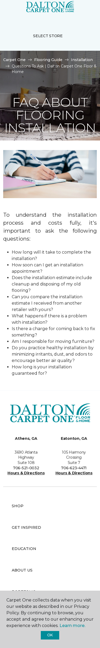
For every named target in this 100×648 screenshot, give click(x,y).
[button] (80, 10)
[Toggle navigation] (7, 10)
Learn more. (72, 625)
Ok (50, 635)
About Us (22, 570)
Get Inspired (26, 527)
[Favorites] (86, 10)
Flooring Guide (48, 59)
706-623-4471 (74, 468)
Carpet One (14, 59)
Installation (82, 59)
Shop (17, 506)
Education (24, 548)
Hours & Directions (26, 473)
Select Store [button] (48, 35)
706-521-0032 (26, 468)
